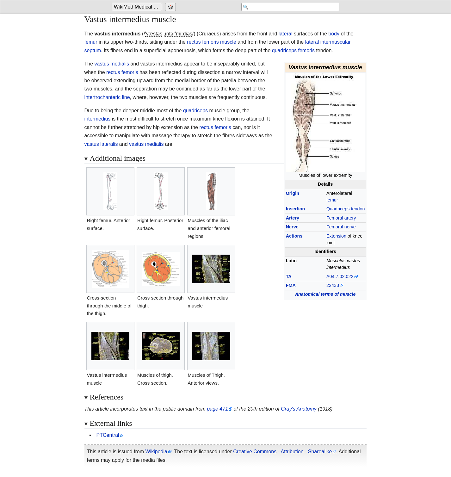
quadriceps (195, 110)
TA (289, 276)
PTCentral (107, 435)
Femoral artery (341, 217)
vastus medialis (112, 63)
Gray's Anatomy (299, 409)
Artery (292, 217)
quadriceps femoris (293, 50)
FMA (291, 285)
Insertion (295, 208)
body (333, 33)
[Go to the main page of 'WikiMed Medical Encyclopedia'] (138, 7)
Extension (336, 235)
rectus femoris (122, 72)
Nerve (292, 226)
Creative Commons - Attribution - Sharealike (282, 451)
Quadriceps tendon (345, 208)
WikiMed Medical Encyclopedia (138, 6)
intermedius (97, 118)
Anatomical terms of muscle (325, 294)
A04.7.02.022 (340, 276)
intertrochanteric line (107, 97)
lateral (286, 33)
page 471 (217, 409)
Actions (294, 235)
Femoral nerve (341, 226)
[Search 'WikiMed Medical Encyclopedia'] (288, 7)
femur (90, 42)
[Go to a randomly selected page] (171, 7)
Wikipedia (156, 451)
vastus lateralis (101, 144)
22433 (332, 285)
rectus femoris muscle (211, 42)
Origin (292, 193)
